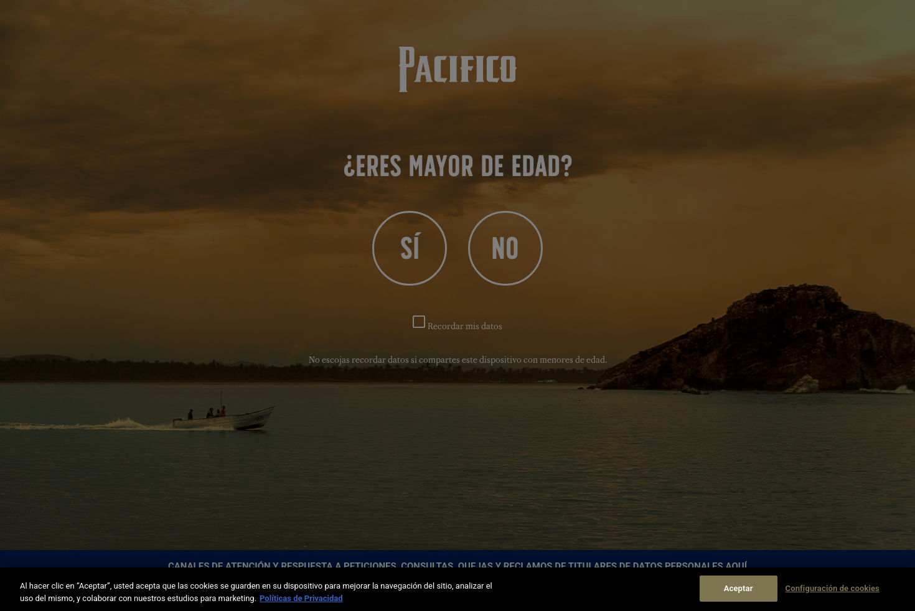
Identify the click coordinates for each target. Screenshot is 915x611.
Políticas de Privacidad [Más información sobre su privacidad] (301, 598)
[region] (457, 589)
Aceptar (738, 588)
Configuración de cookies (833, 588)
